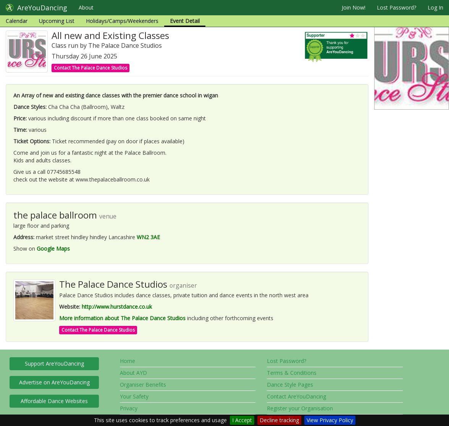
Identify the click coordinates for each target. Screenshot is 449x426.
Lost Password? (396, 7)
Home (127, 360)
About (86, 7)
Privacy (128, 408)
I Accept (242, 420)
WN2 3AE (148, 237)
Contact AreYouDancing (296, 396)
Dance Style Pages (290, 384)
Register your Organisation (300, 408)
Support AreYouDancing (54, 363)
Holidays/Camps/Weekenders (122, 20)
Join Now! (353, 7)
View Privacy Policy (330, 420)
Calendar (16, 20)
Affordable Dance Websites (54, 401)
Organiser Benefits (143, 384)
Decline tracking (279, 420)
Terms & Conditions (292, 372)
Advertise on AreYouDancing (54, 382)
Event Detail (185, 20)
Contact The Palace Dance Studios (90, 68)
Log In (435, 7)
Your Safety (134, 396)
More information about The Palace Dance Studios (122, 318)
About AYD (133, 372)
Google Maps (53, 248)
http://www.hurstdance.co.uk (117, 306)
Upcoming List (56, 20)
